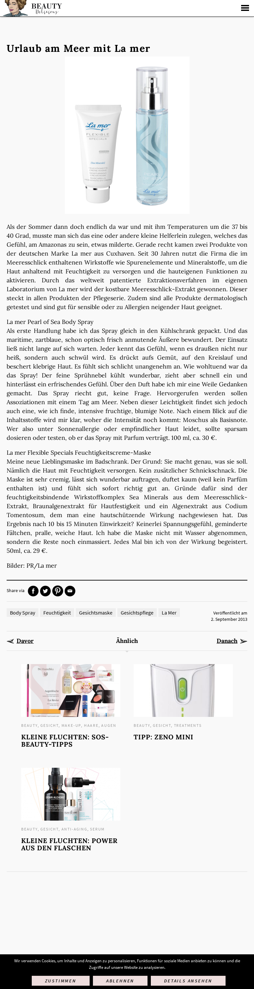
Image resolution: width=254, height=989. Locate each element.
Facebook (33, 590)
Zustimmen (60, 981)
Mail (69, 590)
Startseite (31, 8)
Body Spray (22, 612)
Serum (97, 829)
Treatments (188, 725)
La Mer (169, 612)
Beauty (29, 725)
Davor (25, 641)
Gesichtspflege (137, 612)
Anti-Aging (74, 829)
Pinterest (57, 590)
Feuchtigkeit (57, 612)
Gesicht (49, 725)
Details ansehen (188, 981)
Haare (91, 725)
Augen (108, 725)
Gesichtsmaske (95, 612)
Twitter (45, 590)
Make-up (71, 725)
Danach (227, 641)
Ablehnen (120, 981)
